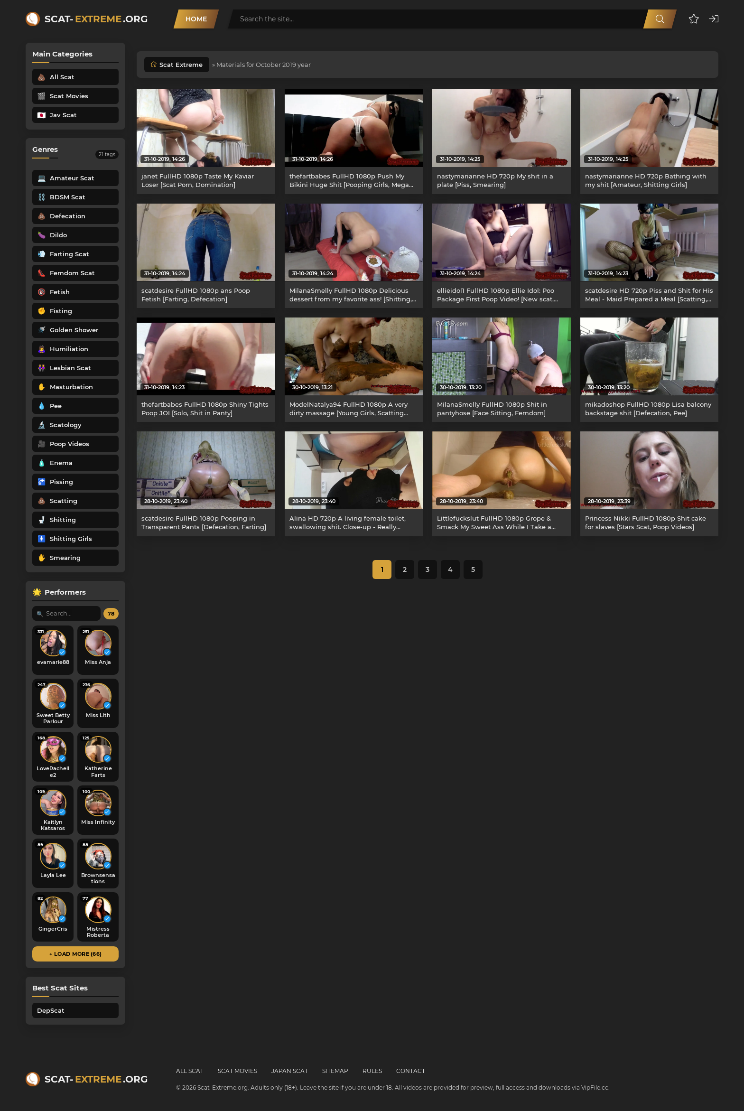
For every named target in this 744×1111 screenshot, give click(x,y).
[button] (693, 19)
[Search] (660, 18)
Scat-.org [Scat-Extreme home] (96, 19)
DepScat (51, 1010)
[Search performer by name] (66, 613)
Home (196, 19)
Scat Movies (237, 1070)
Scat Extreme (181, 64)
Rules (372, 1070)
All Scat (190, 1070)
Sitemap (335, 1070)
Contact (410, 1070)
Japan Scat (289, 1070)
